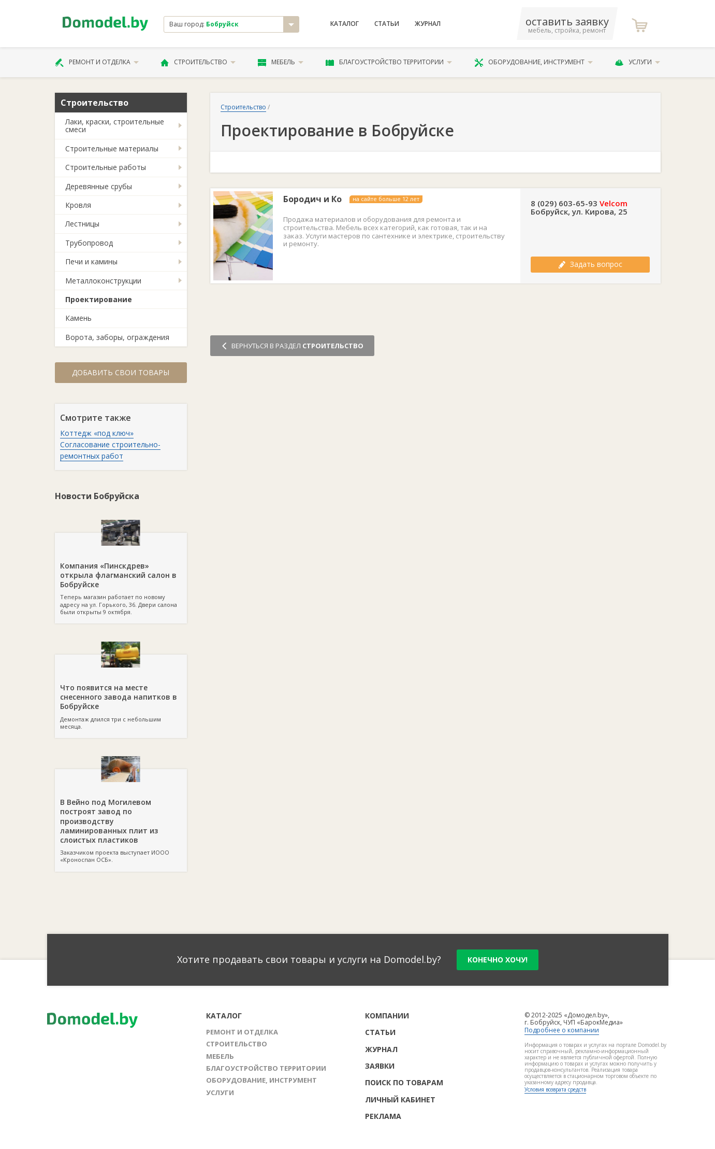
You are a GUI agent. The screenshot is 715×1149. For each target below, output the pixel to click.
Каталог (344, 24)
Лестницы (82, 224)
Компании (387, 1015)
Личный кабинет (400, 1099)
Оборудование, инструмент (533, 62)
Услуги (637, 62)
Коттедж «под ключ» (97, 433)
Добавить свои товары (120, 372)
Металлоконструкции (103, 281)
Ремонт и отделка (97, 62)
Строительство (198, 62)
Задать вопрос (590, 264)
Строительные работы (105, 167)
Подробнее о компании (561, 1030)
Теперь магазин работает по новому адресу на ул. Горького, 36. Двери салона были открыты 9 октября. (121, 574)
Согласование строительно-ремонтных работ (110, 450)
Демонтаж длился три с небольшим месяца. (121, 692)
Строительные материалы (111, 148)
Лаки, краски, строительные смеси (114, 125)
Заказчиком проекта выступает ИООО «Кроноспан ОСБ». (121, 816)
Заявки (380, 1066)
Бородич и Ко (312, 199)
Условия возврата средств (555, 1089)
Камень (78, 318)
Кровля (78, 205)
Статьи (386, 24)
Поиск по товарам (404, 1082)
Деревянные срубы (98, 186)
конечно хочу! (498, 959)
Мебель (280, 62)
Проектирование (98, 299)
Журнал (428, 24)
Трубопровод (89, 243)
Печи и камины (91, 261)
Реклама (383, 1116)
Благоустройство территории (389, 62)
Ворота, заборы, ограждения (117, 337)
